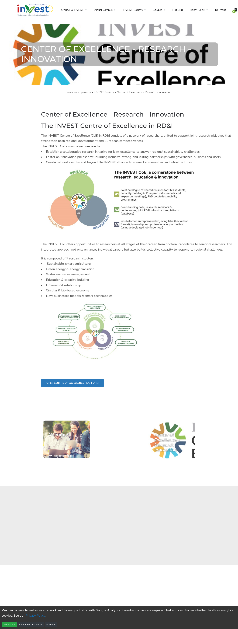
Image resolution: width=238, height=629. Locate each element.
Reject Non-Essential (30, 624)
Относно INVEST (72, 10)
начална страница (79, 92)
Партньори (197, 10)
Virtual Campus (103, 10)
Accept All (9, 624)
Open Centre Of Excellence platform (95, 383)
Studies (157, 10)
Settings (51, 624)
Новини (177, 10)
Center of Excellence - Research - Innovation (144, 92)
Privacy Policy (35, 615)
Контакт (220, 10)
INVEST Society (133, 10)
